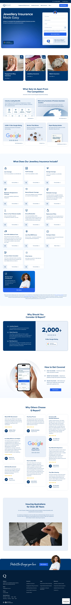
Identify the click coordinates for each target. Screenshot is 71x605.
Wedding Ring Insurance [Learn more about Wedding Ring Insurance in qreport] (31, 558)
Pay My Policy (65, 1)
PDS (45, 598)
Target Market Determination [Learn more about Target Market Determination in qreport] (46, 556)
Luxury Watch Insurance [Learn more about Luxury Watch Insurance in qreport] (31, 560)
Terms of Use (65, 588)
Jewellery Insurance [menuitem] (35, 5)
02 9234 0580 (5, 562)
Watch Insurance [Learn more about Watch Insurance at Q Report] (57, 67)
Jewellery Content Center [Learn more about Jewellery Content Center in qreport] (59, 553)
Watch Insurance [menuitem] (44, 5)
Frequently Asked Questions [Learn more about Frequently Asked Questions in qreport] (59, 556)
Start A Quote (63, 5)
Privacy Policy (58, 588)
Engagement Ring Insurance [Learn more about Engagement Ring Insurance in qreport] (32, 556)
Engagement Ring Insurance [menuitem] (24, 5)
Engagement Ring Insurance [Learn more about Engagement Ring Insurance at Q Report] (13, 67)
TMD (48, 598)
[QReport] (7, 5)
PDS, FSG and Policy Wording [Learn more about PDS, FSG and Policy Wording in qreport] (46, 553)
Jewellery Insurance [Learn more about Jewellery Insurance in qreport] (30, 553)
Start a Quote (43, 534)
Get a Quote (51, 260)
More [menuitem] (50, 5)
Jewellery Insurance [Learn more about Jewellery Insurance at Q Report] (35, 67)
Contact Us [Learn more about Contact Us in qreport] (56, 560)
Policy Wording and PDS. (59, 264)
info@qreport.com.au (7, 558)
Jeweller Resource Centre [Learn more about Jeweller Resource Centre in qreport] (59, 558)
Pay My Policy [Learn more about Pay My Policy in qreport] (29, 562)
